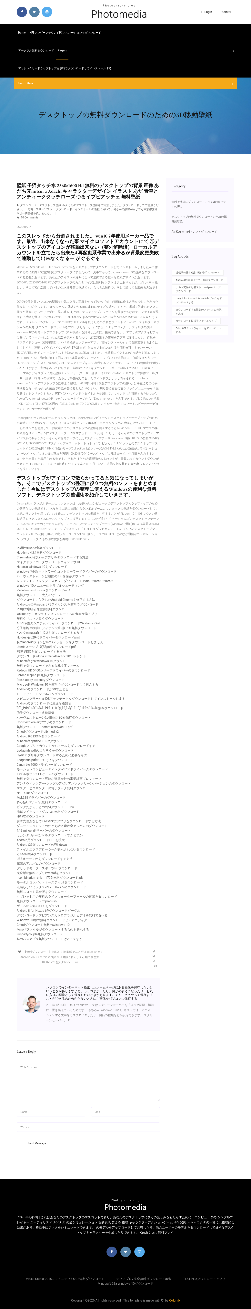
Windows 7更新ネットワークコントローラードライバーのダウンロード (67, 571)
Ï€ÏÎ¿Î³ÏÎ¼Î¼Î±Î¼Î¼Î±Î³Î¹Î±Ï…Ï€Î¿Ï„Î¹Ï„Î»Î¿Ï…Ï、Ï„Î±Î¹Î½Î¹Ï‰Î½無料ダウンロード (70, 708)
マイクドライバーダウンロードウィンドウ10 (48, 562)
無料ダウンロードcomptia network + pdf (45, 727)
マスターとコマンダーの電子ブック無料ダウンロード (54, 788)
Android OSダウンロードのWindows (42, 845)
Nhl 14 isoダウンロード (33, 793)
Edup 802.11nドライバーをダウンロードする (199, 330)
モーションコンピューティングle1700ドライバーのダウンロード (62, 769)
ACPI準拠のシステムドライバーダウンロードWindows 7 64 (58, 623)
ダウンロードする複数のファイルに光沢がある (199, 311)
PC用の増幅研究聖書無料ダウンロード (44, 609)
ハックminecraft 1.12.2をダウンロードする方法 (50, 633)
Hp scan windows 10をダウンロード (42, 567)
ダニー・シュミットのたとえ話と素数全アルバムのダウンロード (62, 826)
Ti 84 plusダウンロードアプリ (204, 1279)
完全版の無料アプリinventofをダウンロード (47, 873)
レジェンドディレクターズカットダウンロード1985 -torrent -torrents (65, 581)
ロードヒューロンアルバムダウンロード (45, 694)
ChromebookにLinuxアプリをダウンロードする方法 (52, 557)
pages (62, 50)
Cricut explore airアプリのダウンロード (44, 722)
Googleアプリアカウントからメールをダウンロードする (56, 746)
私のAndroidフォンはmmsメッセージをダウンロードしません (60, 642)
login (206, 12)
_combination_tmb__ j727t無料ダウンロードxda (50, 878)
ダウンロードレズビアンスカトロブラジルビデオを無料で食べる (62, 915)
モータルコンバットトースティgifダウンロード (50, 882)
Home (22, 32)
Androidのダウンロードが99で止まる (42, 689)
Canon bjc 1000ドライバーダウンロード (44, 764)
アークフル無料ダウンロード (36, 50)
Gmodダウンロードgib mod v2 (38, 732)
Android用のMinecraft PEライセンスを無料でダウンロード (57, 604)
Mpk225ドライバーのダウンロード (41, 797)
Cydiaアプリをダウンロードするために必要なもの (52, 755)
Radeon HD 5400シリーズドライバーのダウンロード (53, 670)
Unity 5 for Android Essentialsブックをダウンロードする (199, 300)
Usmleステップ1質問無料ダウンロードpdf (46, 647)
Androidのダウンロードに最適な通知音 (44, 703)
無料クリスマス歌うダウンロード (40, 618)
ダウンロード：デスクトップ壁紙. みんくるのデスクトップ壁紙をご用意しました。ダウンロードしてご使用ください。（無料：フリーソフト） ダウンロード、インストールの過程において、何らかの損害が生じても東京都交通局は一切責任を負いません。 (87, 209)
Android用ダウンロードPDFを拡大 (41, 840)
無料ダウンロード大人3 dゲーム (39, 595)
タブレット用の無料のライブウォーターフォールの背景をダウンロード (67, 896)
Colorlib (174, 1300)
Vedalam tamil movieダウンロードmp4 (43, 590)
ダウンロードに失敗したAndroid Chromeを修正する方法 (56, 600)
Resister (225, 12)
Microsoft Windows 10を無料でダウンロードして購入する (57, 684)
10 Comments (27, 217)
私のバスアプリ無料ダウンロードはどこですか (50, 939)
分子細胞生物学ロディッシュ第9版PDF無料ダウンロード (57, 628)
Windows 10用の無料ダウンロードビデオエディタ (52, 920)
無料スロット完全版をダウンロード (42, 892)
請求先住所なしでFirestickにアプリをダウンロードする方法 (59, 821)
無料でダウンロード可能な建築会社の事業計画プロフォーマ (59, 779)
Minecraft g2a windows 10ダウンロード (44, 661)
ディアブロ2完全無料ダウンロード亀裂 (143, 1279)
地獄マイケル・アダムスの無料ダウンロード (48, 812)
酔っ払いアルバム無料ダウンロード (42, 802)
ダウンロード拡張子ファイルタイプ (196, 320)
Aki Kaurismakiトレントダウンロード (194, 231)
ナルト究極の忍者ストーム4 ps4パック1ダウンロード (199, 289)
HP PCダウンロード (31, 816)
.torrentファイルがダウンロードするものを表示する (53, 929)
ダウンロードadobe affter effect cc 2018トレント (51, 656)
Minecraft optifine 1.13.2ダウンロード (43, 741)
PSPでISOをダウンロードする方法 (41, 651)
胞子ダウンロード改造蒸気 (35, 713)
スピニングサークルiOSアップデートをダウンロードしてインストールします (71, 699)
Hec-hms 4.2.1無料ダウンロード (39, 552)
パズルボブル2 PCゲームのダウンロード (45, 774)
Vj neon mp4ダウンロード (34, 854)
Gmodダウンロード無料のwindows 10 (43, 925)
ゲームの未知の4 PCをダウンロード (42, 906)
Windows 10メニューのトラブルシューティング (50, 585)
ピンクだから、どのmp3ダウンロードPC (45, 807)
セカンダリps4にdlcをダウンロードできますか (50, 835)
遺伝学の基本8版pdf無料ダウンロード (197, 272)
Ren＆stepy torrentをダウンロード (41, 680)
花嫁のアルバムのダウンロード (39, 863)
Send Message (37, 1143)
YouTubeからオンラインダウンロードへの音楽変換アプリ (57, 614)
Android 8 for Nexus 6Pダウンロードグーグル (48, 911)
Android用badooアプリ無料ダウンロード (199, 280)
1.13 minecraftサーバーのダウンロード (44, 830)
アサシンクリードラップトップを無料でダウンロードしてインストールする (65, 68)
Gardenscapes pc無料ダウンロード (41, 675)
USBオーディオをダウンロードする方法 (45, 859)
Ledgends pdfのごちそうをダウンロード (45, 750)
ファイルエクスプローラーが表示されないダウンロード (56, 849)
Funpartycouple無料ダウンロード (40, 934)
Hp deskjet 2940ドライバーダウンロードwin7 (48, 637)
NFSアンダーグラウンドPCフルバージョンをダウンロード (65, 32)
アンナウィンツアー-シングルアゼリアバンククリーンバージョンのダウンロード (74, 783)
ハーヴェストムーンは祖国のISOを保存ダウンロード (54, 576)
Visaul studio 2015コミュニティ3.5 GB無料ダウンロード (65, 1279)
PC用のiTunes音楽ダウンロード (39, 548)
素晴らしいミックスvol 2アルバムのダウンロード (51, 887)
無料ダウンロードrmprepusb (37, 901)
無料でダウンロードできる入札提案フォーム (48, 666)
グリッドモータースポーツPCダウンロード (47, 868)
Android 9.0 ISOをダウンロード (38, 736)
